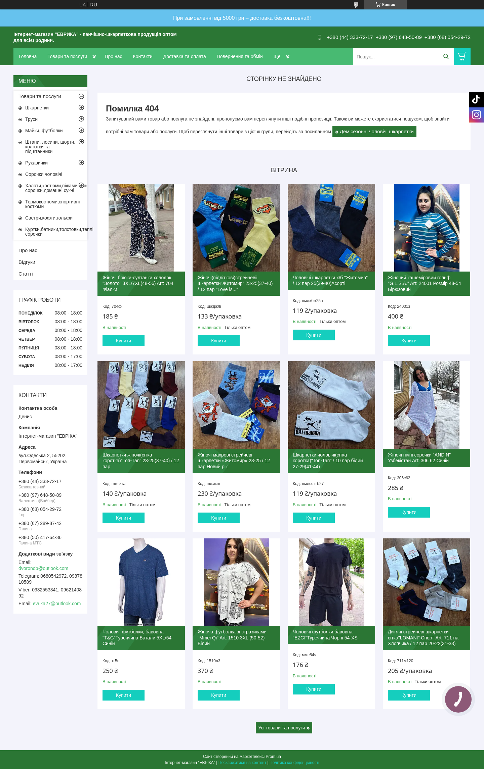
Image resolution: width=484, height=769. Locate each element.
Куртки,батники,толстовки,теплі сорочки (56, 232)
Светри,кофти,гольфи (49, 218)
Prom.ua (273, 756)
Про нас (113, 56)
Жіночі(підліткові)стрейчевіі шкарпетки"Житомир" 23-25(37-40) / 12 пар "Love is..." (235, 283)
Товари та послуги (67, 56)
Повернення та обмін (240, 56)
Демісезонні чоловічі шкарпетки (377, 131)
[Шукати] (446, 56)
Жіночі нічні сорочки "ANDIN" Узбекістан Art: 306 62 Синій (419, 458)
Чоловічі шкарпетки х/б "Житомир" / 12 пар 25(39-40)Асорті (330, 280)
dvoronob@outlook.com (43, 568)
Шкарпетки (37, 107)
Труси (31, 119)
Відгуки (26, 262)
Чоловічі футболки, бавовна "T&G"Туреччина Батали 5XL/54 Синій (137, 637)
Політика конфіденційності (294, 762)
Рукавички (36, 162)
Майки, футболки (44, 130)
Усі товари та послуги (281, 727)
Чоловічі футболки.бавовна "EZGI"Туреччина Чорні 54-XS (325, 634)
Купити (123, 340)
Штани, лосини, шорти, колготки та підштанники (50, 146)
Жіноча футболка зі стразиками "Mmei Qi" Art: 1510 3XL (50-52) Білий (232, 637)
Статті (25, 274)
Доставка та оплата (184, 56)
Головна (28, 56)
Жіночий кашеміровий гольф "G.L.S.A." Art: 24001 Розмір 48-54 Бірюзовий (424, 283)
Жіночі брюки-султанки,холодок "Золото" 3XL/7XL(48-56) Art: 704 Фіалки (138, 283)
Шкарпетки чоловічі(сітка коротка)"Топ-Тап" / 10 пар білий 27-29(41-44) (328, 460)
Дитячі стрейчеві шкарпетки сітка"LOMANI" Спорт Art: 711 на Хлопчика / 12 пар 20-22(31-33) (423, 637)
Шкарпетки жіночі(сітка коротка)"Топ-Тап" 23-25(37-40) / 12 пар (141, 460)
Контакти (142, 56)
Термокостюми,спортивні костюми (52, 204)
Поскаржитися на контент (242, 762)
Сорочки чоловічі (43, 174)
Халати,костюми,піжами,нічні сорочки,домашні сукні (56, 188)
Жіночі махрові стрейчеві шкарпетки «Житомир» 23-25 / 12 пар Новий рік (234, 460)
